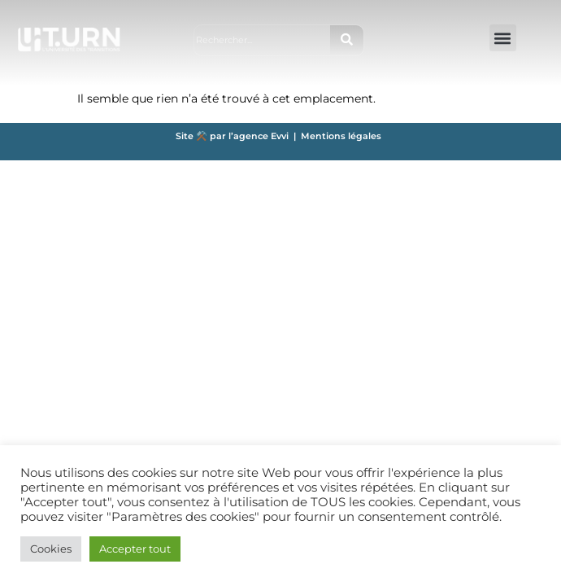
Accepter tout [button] (135, 548)
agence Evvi (263, 136)
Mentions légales (341, 136)
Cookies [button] (51, 548)
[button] (502, 37)
